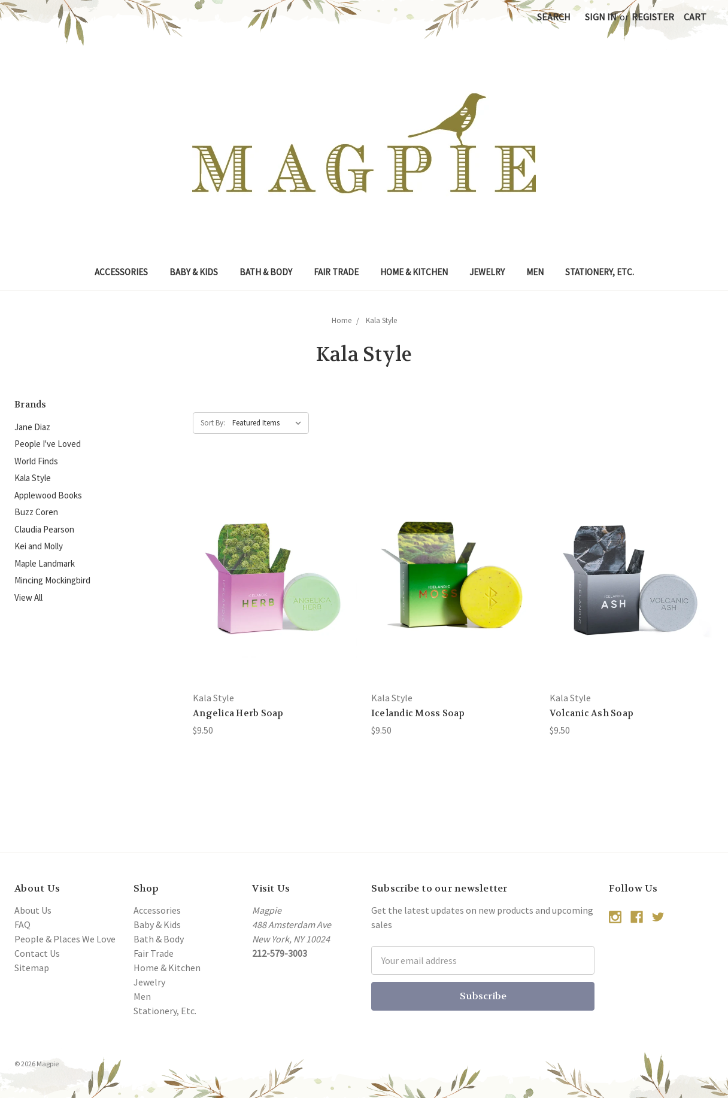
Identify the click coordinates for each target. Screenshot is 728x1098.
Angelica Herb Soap (238, 713)
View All (28, 597)
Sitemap (31, 968)
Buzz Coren (36, 512)
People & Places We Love (65, 939)
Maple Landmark (44, 563)
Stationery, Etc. (599, 272)
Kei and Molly (38, 546)
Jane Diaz (32, 427)
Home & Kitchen (414, 272)
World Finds (36, 461)
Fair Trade (336, 272)
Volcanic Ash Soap (591, 713)
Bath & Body (265, 272)
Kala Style (32, 477)
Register (653, 17)
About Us (32, 910)
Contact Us (37, 953)
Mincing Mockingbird (52, 580)
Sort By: (213, 423)
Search (554, 17)
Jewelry (487, 272)
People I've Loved (47, 443)
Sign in (601, 17)
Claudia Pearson (44, 529)
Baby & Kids (193, 272)
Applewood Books (48, 495)
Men (535, 272)
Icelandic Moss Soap (418, 713)
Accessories (121, 272)
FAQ (22, 924)
